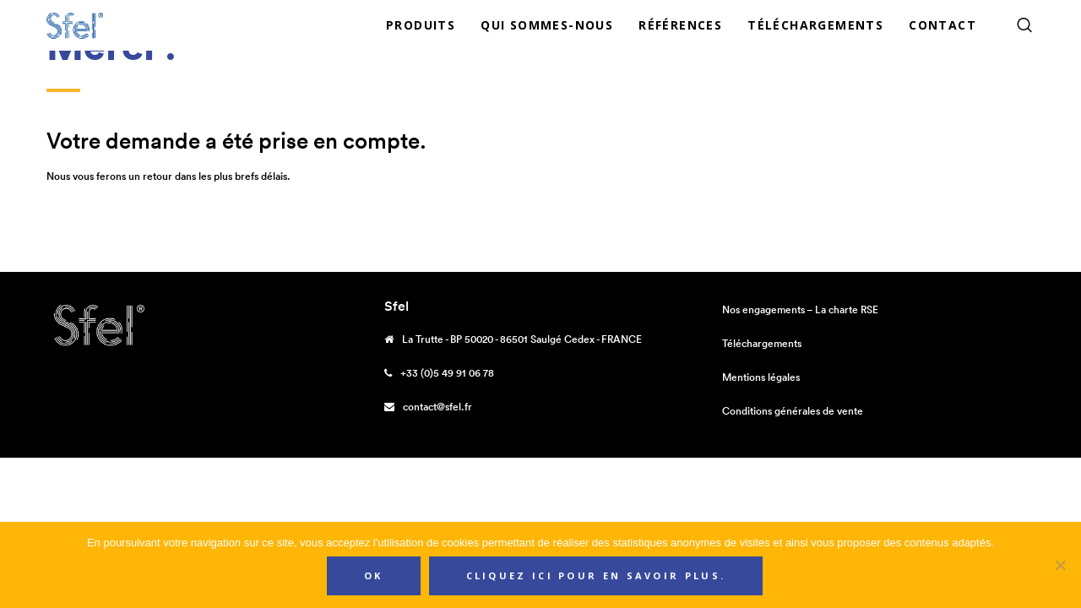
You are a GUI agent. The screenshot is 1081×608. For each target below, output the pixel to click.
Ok (373, 575)
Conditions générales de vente (792, 411)
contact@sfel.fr (437, 406)
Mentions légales (761, 377)
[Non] (1059, 564)
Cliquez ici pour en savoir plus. (596, 575)
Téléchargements (761, 343)
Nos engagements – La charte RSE (800, 309)
